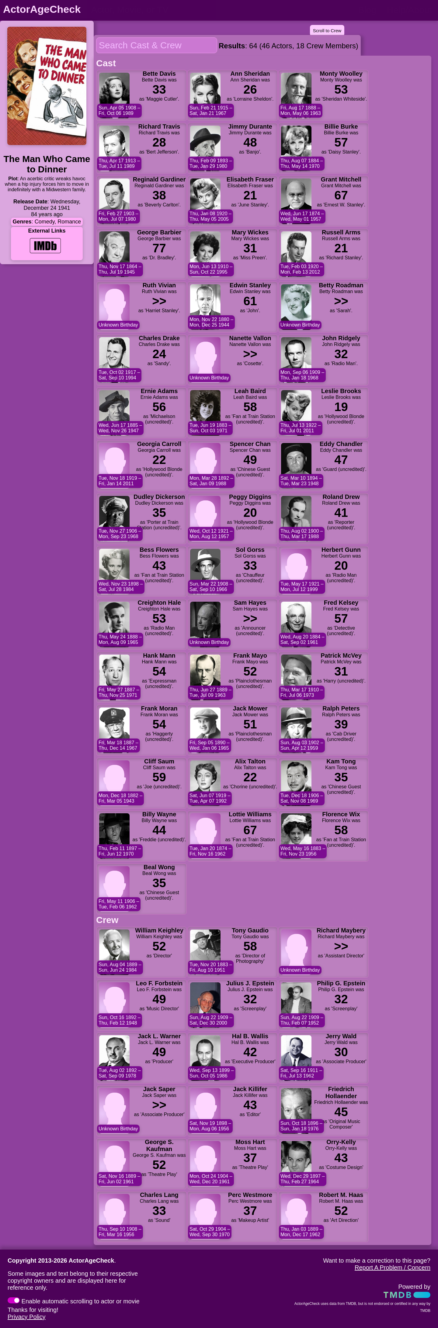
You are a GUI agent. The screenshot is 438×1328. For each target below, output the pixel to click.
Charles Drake (159, 338)
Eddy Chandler (341, 444)
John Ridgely (341, 338)
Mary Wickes (250, 232)
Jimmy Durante (250, 126)
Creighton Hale (159, 602)
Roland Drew (341, 496)
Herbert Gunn (341, 549)
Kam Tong (341, 761)
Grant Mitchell (341, 179)
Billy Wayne (159, 814)
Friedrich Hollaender (341, 1092)
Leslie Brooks (341, 391)
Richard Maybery (341, 930)
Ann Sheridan (250, 73)
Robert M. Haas (341, 1194)
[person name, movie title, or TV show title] (151, 9)
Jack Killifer (250, 1089)
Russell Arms (341, 232)
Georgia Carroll (159, 444)
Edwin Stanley (250, 285)
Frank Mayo (250, 655)
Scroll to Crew (327, 30)
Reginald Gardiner (159, 179)
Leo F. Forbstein (159, 983)
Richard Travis (159, 126)
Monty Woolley (341, 73)
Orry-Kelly (341, 1142)
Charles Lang (159, 1194)
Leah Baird (250, 391)
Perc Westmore (250, 1194)
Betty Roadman (341, 285)
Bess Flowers (159, 549)
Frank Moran (159, 708)
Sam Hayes (250, 602)
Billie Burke (341, 126)
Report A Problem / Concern (392, 1267)
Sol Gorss (250, 549)
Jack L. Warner (159, 1036)
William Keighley (159, 930)
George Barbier (159, 232)
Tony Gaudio (250, 930)
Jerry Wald (341, 1036)
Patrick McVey (341, 655)
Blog (367, 10)
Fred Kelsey (341, 602)
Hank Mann (159, 655)
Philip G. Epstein (341, 983)
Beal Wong (159, 867)
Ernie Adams (159, 391)
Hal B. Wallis (250, 1036)
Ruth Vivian (159, 285)
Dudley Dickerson (159, 496)
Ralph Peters (341, 708)
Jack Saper (159, 1089)
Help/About (409, 10)
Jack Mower (250, 708)
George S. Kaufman (159, 1145)
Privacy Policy (26, 1316)
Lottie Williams (250, 814)
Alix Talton (250, 761)
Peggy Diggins (250, 496)
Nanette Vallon (250, 338)
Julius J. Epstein (250, 983)
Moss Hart (250, 1142)
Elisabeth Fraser (250, 179)
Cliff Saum (159, 761)
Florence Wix (341, 814)
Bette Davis (159, 73)
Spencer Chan (250, 444)
